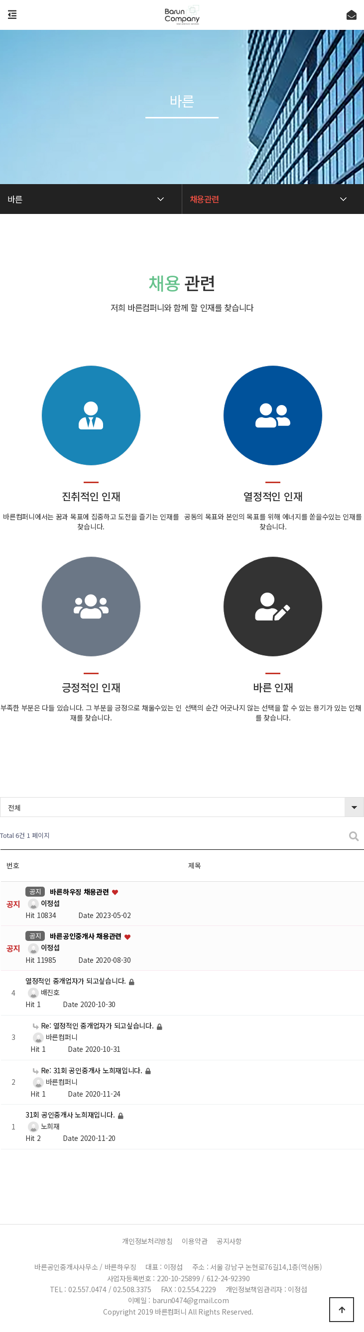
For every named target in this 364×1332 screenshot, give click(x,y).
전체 (14, 808)
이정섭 (42, 903)
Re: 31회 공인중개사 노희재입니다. (88, 1070)
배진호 (42, 992)
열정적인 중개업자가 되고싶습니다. (76, 981)
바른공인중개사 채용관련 (86, 936)
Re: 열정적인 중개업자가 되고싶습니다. (94, 1025)
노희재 (42, 1126)
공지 (35, 891)
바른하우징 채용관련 (80, 892)
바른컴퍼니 (53, 1037)
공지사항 (229, 1241)
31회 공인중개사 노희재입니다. (71, 1115)
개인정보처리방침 (147, 1241)
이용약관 (194, 1241)
